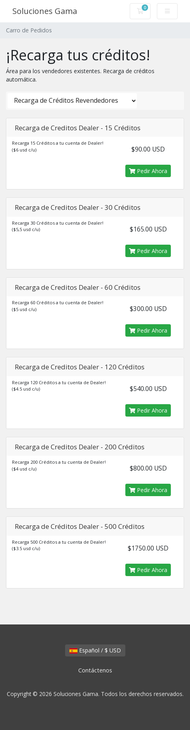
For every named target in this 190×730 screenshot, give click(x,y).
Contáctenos (95, 670)
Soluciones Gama (44, 11)
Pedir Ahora (148, 171)
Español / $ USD (95, 650)
